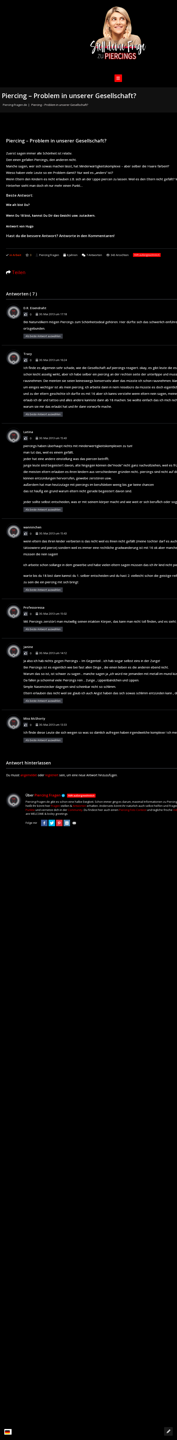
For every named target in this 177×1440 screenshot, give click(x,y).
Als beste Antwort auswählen (43, 336)
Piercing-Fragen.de (15, 105)
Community (75, 810)
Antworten (92, 255)
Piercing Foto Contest (132, 810)
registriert (51, 775)
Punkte (30, 810)
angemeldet (28, 775)
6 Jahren (72, 255)
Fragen (55, 806)
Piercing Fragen (47, 255)
